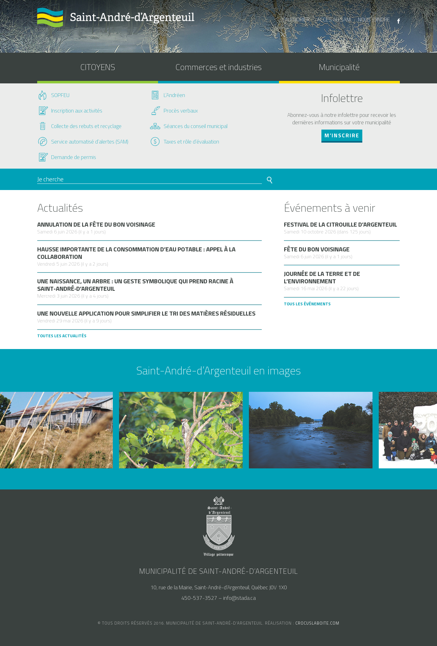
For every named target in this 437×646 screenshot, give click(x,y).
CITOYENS (97, 66)
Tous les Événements (307, 304)
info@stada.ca (239, 598)
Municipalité (339, 66)
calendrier (296, 19)
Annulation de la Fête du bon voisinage (96, 224)
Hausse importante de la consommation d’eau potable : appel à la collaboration (136, 253)
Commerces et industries (218, 66)
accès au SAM (334, 19)
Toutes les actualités (61, 336)
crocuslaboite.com (317, 623)
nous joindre (374, 19)
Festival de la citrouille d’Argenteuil (340, 224)
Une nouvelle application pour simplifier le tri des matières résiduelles (146, 313)
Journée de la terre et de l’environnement (322, 277)
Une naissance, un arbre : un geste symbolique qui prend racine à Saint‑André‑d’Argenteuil (135, 284)
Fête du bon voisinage (317, 249)
